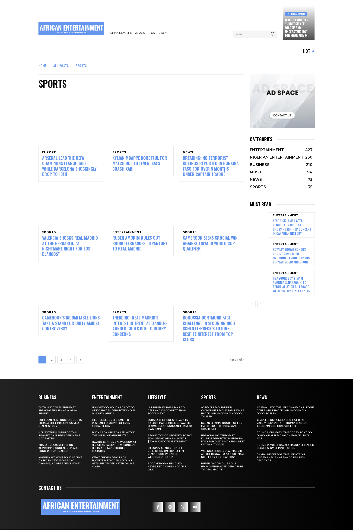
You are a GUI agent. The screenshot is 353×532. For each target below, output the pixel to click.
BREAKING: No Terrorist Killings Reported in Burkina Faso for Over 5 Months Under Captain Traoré (211, 167)
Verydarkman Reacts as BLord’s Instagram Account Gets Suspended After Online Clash (113, 464)
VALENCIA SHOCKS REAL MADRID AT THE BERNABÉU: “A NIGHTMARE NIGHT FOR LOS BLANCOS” (70, 247)
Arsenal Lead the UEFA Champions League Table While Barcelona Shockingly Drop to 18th (69, 167)
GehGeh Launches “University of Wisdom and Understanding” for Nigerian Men (296, 28)
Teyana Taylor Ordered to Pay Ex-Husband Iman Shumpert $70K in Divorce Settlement (170, 440)
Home (42, 65)
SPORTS (119, 152)
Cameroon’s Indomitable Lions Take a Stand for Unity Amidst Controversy (71, 325)
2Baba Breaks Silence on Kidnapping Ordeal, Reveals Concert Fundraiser (58, 450)
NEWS (188, 152)
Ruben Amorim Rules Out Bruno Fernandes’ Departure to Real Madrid (140, 244)
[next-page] (80, 362)
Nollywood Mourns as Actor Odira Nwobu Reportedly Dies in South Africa (114, 412)
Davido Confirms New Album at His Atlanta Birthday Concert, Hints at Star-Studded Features (114, 449)
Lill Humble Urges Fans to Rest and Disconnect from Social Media (111, 425)
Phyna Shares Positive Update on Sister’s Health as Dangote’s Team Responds (281, 459)
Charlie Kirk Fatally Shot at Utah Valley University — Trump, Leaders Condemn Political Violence (282, 425)
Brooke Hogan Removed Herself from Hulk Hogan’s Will (167, 468)
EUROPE (49, 152)
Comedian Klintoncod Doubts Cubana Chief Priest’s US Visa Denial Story (60, 425)
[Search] (272, 34)
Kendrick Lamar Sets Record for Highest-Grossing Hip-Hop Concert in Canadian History (292, 227)
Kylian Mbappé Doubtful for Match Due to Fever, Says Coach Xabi (139, 164)
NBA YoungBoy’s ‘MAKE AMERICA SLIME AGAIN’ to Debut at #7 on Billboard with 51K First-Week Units (291, 284)
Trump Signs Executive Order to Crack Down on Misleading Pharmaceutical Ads (284, 437)
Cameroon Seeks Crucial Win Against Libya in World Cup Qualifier (210, 244)
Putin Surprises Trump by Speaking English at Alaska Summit (57, 412)
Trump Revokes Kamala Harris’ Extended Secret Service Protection (285, 449)
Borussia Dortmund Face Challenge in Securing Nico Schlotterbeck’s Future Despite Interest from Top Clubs (209, 331)
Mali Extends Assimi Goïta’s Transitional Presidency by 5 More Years (59, 437)
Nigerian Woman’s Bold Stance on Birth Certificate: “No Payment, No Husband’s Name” (60, 462)
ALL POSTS (61, 65)
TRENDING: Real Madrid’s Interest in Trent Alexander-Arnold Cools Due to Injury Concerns (139, 328)
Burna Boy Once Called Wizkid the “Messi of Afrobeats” (113, 436)
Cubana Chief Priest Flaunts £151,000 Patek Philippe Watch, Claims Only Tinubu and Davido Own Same (170, 427)
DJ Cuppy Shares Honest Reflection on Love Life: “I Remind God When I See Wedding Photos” (166, 455)
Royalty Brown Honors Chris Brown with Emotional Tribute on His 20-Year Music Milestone (291, 255)
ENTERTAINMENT (296, 14)
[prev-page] (253, 304)
